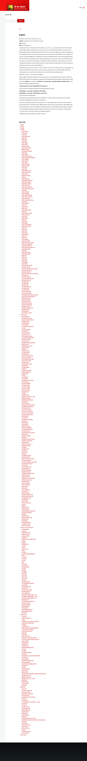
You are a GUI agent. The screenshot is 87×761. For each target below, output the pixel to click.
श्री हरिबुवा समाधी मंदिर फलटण (27, 307)
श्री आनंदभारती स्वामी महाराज (27, 336)
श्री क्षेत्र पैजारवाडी (25, 218)
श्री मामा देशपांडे (25, 452)
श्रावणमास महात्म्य (25, 642)
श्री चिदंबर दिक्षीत (25, 373)
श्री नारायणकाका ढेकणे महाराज (27, 414)
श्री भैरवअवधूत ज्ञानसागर (26, 445)
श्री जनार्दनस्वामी (25, 378)
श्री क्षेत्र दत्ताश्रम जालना (26, 198)
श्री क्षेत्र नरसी (24, 205)
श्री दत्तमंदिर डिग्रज (25, 283)
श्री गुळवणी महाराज (25, 362)
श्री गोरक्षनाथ (24, 368)
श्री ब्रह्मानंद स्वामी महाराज (26, 444)
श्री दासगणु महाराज (25, 391)
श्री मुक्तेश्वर (24, 453)
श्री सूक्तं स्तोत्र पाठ (25, 672)
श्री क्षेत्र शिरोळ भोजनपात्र (26, 249)
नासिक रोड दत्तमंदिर (25, 146)
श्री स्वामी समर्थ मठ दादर (26, 301)
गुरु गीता (23, 619)
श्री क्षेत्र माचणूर (24, 231)
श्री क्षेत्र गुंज (24, 177)
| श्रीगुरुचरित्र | (24, 616)
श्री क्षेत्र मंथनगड (24, 229)
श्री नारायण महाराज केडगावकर (27, 411)
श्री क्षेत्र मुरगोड (24, 237)
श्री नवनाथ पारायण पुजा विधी (27, 589)
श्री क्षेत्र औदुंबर (24, 167)
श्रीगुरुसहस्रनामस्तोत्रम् (25, 606)
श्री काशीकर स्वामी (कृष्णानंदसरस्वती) (28, 342)
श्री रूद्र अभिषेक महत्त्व (26, 593)
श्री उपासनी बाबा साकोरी (26, 339)
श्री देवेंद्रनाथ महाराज (25, 403)
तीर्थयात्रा (23, 550)
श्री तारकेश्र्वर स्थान (25, 275)
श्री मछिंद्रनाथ (24, 447)
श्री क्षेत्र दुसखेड (24, 201)
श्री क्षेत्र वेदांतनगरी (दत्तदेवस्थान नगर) (28, 247)
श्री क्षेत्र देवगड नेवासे (25, 203)
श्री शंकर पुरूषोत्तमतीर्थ (26, 484)
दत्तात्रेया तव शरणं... (25, 700)
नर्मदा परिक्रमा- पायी (25, 626)
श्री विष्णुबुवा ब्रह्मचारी (25, 481)
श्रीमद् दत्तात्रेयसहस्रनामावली (27, 611)
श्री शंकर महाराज (25, 486)
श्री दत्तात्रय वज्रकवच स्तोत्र (26, 586)
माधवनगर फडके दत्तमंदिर (26, 147)
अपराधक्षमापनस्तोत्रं (25, 529)
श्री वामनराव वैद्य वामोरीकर (26, 470)
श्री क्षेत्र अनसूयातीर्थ (25, 159)
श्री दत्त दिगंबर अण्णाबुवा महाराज (28, 380)
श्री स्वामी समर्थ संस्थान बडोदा (27, 304)
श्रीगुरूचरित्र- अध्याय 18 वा (26, 676)
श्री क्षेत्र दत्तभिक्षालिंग (25, 193)
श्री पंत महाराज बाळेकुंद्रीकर (27, 427)
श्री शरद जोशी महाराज (26, 489)
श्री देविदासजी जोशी (25, 321)
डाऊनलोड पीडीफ (23, 614)
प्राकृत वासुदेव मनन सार (26, 636)
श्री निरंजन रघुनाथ (25, 422)
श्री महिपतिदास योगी (25, 448)
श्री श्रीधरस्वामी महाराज (26, 493)
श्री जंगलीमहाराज (25, 377)
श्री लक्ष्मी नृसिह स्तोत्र (25, 715)
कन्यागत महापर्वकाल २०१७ (26, 618)
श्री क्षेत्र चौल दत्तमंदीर (25, 185)
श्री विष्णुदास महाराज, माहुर (27, 479)
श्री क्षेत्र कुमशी (24, 141)
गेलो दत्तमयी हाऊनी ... (26, 695)
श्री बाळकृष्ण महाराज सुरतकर (27, 440)
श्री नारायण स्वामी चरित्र (26, 662)
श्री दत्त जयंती (24, 573)
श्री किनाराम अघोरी (25, 344)
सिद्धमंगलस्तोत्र (24, 612)
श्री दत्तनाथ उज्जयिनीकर (26, 383)
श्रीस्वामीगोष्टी (24, 680)
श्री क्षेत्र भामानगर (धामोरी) (26, 226)
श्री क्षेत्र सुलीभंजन (25, 262)
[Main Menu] (81, 8)
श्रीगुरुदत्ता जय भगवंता (26, 728)
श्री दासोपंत (24, 393)
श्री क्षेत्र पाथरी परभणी (25, 214)
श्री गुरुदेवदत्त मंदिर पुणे (26, 267)
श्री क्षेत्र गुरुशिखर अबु (25, 178)
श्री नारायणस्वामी (25, 417)
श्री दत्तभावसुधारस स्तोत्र (26, 581)
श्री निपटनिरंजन (24, 421)
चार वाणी (23, 547)
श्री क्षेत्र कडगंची (24, 133)
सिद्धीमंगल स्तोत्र (25, 713)
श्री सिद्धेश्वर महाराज (25, 507)
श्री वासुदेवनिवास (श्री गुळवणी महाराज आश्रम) (30, 294)
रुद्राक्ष (23, 562)
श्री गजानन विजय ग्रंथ (25, 567)
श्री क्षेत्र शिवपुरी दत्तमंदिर (26, 252)
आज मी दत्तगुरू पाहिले (26, 708)
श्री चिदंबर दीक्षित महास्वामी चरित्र (28, 647)
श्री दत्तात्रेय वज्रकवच (25, 659)
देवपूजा (23, 555)
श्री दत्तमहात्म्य (24, 654)
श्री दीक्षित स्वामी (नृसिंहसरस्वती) (27, 399)
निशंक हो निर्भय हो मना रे (26, 724)
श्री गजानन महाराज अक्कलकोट (27, 355)
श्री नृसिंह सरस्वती (25, 424)
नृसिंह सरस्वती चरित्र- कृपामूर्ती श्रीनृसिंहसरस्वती (30, 627)
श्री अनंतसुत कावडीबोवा (26, 329)
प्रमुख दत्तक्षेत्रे (24, 632)
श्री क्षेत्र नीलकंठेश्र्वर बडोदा (26, 209)
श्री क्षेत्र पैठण (24, 219)
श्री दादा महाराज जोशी (26, 390)
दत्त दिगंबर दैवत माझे (25, 706)
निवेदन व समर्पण (23, 734)
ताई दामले (23, 328)
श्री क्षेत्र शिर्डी (24, 250)
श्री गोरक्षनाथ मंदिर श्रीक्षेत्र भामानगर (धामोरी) (30, 268)
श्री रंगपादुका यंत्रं (25, 665)
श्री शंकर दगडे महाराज (26, 483)
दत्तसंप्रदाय (22, 128)
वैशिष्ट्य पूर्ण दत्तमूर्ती (25, 149)
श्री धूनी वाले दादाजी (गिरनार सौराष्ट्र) (28, 404)
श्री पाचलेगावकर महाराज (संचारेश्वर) (28, 432)
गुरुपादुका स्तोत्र (24, 703)
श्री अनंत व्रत (24, 563)
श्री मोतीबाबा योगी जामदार (26, 455)
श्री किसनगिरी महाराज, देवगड (27, 346)
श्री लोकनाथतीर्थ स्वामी (26, 468)
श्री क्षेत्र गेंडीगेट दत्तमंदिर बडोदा (27, 180)
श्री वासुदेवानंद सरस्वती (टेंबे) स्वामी (28, 473)
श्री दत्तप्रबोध (24, 650)
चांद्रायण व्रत (24, 545)
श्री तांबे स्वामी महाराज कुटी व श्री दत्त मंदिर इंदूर (30, 273)
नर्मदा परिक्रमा (24, 557)
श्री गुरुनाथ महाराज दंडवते (26, 360)
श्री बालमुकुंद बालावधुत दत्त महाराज (28, 439)
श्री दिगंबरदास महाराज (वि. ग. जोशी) (28, 396)
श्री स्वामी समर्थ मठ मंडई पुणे (27, 303)
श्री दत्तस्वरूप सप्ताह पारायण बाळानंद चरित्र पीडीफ (31, 655)
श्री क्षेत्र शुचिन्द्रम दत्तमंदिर (26, 254)
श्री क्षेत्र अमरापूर (24, 162)
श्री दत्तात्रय (22, 126)
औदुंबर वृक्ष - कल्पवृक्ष (26, 534)
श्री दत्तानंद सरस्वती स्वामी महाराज (28, 319)
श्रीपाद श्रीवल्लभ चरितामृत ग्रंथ (27, 609)
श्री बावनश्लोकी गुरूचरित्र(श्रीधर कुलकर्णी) (29, 663)
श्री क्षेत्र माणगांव (24, 232)
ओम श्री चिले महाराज (25, 316)
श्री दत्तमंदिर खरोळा (25, 281)
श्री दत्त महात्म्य (24, 576)
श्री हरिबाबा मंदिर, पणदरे (26, 306)
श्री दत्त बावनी (24, 575)
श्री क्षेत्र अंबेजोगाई (25, 154)
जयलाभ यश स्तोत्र (25, 549)
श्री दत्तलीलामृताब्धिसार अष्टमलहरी (28, 583)
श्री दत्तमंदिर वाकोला (25, 288)
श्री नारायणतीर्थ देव (25, 416)
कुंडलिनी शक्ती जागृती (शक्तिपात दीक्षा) (29, 539)
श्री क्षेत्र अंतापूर (24, 152)
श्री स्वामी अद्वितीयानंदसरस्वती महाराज (28, 511)
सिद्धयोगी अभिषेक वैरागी (26, 522)
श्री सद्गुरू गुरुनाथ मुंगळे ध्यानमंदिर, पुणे (29, 296)
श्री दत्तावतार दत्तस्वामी (26, 388)
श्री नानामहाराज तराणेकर (26, 408)
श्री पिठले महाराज (25, 434)
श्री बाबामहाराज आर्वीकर (26, 435)
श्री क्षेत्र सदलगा (24, 258)
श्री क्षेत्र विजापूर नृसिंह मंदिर (27, 245)
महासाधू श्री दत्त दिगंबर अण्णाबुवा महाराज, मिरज (30, 639)
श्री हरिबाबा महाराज (25, 515)
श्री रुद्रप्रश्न (23, 667)
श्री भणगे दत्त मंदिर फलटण (26, 293)
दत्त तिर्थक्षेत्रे (22, 129)
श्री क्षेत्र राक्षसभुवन (25, 239)
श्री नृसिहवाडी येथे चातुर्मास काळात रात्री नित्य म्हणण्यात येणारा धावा (34, 719)
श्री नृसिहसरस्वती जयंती (26, 591)
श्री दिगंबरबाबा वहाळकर (26, 398)
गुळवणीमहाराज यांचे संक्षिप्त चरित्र (28, 623)
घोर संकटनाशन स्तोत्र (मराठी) (27, 690)
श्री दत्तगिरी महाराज (25, 381)
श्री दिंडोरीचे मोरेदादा (25, 395)
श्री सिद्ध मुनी (24, 506)
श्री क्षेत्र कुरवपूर (24, 139)
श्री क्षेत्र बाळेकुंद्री (25, 223)
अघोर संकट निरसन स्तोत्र (26, 731)
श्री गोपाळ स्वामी (25, 365)
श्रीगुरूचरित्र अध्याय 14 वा (26, 675)
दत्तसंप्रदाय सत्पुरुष (23, 314)
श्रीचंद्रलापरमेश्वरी (25, 607)
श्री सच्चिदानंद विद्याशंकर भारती (27, 494)
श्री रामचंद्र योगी (24, 465)
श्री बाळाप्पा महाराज (25, 442)
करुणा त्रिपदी (24, 698)
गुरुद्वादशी (23, 540)
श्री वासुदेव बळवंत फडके (26, 471)
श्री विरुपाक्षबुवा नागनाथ (26, 476)
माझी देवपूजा (24, 721)
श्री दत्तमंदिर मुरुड (25, 285)
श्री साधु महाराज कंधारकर (26, 502)
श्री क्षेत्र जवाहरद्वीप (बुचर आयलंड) (28, 188)
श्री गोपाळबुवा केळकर (26, 367)
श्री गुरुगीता (24, 568)
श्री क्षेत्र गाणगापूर (25, 174)
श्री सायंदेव (24, 504)
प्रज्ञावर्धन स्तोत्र (24, 716)
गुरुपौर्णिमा (24, 542)
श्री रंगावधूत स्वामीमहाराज (26, 460)
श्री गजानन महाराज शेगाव (26, 357)
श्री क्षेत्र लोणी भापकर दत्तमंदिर (27, 244)
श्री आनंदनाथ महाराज (26, 334)
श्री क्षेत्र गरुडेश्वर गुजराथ (26, 172)
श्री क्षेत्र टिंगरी (24, 190)
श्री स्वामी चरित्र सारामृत (26, 602)
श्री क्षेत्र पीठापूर (24, 216)
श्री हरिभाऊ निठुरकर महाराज (27, 517)
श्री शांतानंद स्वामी (25, 491)
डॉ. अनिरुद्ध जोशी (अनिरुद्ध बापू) (28, 326)
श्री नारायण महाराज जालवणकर (27, 413)
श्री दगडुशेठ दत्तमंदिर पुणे (26, 276)
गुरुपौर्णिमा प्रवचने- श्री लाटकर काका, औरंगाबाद (30, 621)
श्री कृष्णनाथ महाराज (25, 347)
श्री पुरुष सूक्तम (24, 723)
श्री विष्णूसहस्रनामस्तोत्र (26, 668)
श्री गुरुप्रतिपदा (24, 571)
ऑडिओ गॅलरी (22, 687)
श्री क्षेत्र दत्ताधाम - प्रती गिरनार (27, 196)
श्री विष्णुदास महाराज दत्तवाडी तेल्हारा (28, 478)
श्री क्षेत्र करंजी (24, 138)
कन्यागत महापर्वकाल (25, 536)
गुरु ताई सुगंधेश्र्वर (25, 324)
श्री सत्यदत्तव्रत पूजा (25, 599)
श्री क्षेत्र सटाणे (24, 257)
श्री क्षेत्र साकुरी (24, 260)
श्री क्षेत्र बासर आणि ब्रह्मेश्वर (27, 224)
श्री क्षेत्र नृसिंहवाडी (25, 131)
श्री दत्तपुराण (24, 580)
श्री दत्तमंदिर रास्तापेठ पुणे (26, 286)
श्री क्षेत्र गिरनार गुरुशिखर (26, 175)
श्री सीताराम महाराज (25, 509)
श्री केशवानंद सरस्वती (25, 350)
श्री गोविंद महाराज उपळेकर (26, 370)
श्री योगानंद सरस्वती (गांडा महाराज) (28, 458)
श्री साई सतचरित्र (25, 670)
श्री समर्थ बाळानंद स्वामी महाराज (27, 496)
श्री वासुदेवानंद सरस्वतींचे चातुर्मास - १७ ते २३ (30, 596)
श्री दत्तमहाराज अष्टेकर (26, 385)
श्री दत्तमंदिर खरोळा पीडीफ (26, 652)
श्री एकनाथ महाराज (25, 341)
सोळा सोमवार (24, 685)
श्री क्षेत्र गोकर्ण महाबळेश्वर (26, 182)
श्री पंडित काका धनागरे (26, 426)
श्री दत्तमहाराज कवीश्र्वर (26, 386)
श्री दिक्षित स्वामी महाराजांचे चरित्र (28, 660)
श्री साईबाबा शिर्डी (25, 499)
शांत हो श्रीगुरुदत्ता (25, 726)
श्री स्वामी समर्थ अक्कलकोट (27, 512)
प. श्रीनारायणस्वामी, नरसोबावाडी (27, 629)
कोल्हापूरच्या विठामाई (25, 323)
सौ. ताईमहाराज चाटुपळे (26, 524)
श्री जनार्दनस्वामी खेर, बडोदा (27, 318)
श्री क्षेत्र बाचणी (24, 221)
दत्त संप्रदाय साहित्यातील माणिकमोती (28, 553)
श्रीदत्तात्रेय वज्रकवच (25, 711)
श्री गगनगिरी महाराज (25, 354)
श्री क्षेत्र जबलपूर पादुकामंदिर (27, 187)
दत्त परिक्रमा (24, 552)
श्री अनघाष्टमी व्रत (25, 565)
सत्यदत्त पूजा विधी (25, 683)
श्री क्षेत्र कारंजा (24, 134)
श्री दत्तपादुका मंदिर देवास (26, 280)
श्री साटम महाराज (25, 501)
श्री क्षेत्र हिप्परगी (24, 263)
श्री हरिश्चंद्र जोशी (25, 519)
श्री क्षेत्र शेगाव (24, 255)
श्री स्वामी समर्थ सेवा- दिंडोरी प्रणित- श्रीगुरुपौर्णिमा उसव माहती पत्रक (34, 673)
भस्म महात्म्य (24, 558)
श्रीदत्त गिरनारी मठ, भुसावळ (27, 312)
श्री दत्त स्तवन (24, 688)
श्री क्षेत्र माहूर (24, 236)
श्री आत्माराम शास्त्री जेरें (26, 332)
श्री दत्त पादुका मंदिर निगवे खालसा (28, 278)
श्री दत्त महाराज (19, 7)
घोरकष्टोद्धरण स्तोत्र (25, 544)
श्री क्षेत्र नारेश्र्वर (24, 208)
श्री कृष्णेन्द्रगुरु (24, 349)
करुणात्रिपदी (24, 537)
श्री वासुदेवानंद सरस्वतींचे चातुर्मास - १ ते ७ (29, 594)
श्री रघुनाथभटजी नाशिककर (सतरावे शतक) (29, 462)
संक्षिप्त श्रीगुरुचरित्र (25, 681)
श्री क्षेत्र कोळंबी (24, 169)
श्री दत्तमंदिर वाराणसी (25, 289)
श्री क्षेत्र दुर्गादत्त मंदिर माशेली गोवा (28, 200)
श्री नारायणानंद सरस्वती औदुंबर (27, 419)
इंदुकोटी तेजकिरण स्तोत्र (26, 532)
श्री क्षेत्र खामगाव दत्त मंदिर (26, 170)
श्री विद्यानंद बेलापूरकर (26, 475)
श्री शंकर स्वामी (24, 488)
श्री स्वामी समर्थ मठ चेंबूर (26, 299)
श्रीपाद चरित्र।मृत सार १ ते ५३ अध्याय (28, 678)
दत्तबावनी (23, 729)
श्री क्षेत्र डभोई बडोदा (25, 191)
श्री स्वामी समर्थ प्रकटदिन (26, 604)
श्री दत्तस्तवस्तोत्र (24, 585)
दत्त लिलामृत (24, 624)
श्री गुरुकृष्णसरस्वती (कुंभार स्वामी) (28, 359)
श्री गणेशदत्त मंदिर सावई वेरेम (27, 265)
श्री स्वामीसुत (24, 514)
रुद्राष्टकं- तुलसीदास (25, 641)
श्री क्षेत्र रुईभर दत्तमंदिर (26, 240)
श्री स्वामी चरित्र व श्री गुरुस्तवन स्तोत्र (28, 601)
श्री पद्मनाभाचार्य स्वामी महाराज (27, 429)
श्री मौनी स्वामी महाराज (26, 457)
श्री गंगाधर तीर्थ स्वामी (25, 352)
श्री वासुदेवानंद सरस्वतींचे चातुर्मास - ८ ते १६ (29, 598)
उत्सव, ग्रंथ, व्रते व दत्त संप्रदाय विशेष (26, 527)
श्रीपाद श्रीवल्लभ (25, 520)
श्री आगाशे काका (25, 331)
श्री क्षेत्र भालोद (24, 227)
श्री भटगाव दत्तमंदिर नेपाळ (26, 291)
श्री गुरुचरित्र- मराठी (25, 645)
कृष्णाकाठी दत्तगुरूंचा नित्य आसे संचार (28, 697)
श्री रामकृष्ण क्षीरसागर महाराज (27, 463)
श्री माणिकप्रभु (24, 450)
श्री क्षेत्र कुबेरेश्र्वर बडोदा (26, 136)
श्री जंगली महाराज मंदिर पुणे (27, 270)
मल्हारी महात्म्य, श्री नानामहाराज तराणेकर (29, 637)
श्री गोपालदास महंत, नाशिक (27, 363)
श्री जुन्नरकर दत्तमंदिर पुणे (26, 272)
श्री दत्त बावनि (24, 705)
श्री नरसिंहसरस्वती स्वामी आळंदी (27, 406)
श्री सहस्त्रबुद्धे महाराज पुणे (26, 497)
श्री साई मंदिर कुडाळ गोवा (26, 298)
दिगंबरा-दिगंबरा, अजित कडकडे (27, 693)
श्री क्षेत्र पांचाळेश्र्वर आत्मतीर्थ (27, 213)
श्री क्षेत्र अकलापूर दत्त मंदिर (26, 156)
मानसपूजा (23, 560)
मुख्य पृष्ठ (21, 124)
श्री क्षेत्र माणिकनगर (25, 234)
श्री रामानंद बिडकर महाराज (26, 466)
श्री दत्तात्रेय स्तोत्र (25, 588)
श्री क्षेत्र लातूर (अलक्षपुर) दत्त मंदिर (28, 242)
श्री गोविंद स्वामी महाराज (26, 372)
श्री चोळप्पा (24, 375)
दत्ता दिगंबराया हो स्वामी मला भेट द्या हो (29, 718)
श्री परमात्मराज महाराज (26, 430)
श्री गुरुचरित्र (24, 570)
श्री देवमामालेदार (25, 401)
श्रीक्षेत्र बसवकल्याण (25, 311)
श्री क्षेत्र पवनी (24, 211)
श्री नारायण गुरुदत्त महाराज (26, 409)
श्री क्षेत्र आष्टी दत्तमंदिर (26, 164)
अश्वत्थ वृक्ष (24, 531)
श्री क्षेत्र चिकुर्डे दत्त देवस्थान (26, 183)
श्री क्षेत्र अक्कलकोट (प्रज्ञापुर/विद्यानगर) (28, 157)
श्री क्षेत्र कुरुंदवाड (25, 144)
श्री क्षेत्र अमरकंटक (25, 160)
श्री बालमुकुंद (24, 437)
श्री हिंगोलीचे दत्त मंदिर (26, 309)
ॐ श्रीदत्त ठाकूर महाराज (26, 525)
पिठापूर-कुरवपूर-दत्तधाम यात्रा (27, 631)
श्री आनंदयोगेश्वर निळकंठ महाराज (28, 337)
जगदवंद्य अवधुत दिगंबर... (26, 692)
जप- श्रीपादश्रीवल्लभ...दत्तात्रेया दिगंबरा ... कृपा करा (31, 701)
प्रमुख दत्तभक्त (24, 634)
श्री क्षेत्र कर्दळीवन (25, 142)
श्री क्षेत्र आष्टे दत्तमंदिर (25, 165)
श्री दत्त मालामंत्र (24, 578)
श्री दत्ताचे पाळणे (25, 657)
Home (20, 29)
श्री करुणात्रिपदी (24, 644)
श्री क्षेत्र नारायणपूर (25, 206)
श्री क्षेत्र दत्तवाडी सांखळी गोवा (27, 195)
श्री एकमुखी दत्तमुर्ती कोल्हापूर (27, 151)
